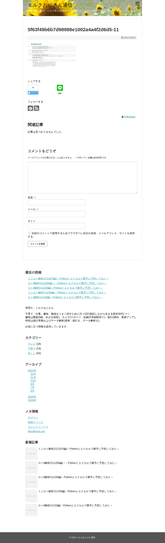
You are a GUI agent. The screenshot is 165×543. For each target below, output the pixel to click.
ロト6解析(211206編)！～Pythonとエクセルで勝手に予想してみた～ (67, 283)
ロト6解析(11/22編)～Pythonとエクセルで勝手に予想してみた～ (65, 297)
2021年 (32, 370)
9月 (32, 384)
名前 (32, 197)
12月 (33, 374)
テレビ (32, 344)
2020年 (32, 396)
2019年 (32, 400)
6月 (32, 391)
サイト (31, 221)
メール (33, 209)
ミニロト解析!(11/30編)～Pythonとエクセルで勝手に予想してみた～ (67, 292)
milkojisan (130, 116)
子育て (32, 348)
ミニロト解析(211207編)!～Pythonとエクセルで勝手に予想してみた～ (68, 278)
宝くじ (32, 353)
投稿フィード (35, 422)
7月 (32, 387)
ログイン (33, 417)
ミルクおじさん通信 (50, 5)
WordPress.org (36, 431)
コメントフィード (38, 427)
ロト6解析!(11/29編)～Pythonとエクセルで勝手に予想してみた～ (65, 288)
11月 (33, 377)
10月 (33, 380)
